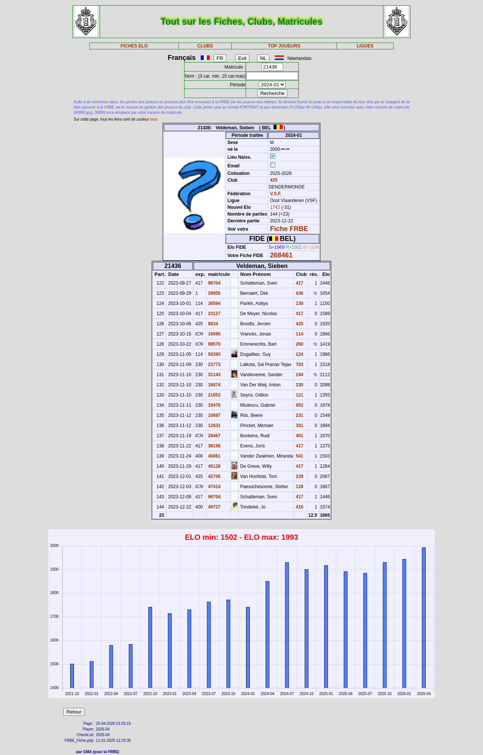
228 (298, 476)
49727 (214, 507)
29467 (214, 435)
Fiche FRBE (289, 229)
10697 (214, 415)
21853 (214, 395)
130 (298, 303)
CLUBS (205, 46)
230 (298, 384)
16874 (214, 384)
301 (298, 425)
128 (298, 486)
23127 (214, 313)
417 (298, 283)
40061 (214, 456)
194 (298, 374)
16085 (214, 334)
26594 (214, 303)
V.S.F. (275, 193)
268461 (281, 255)
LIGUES (365, 46)
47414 (214, 486)
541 (298, 456)
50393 (214, 354)
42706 (214, 476)
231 (298, 415)
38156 (214, 446)
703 (298, 364)
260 (298, 344)
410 (298, 507)
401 (298, 435)
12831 (214, 425)
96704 (214, 283)
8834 (212, 323)
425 (273, 180)
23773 (214, 364)
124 (298, 354)
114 (298, 334)
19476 (214, 405)
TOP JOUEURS (284, 46)
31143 (214, 374)
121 (298, 395)
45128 (214, 466)
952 (298, 405)
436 (298, 293)
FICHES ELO (134, 46)
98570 (214, 344)
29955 (214, 293)
